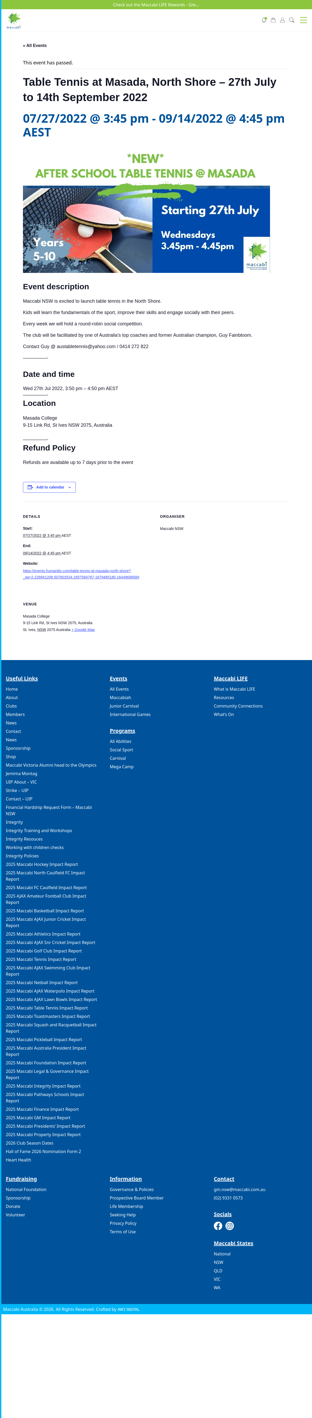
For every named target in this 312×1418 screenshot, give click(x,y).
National (222, 1254)
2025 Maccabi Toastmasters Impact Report (48, 1016)
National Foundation (26, 1189)
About (12, 697)
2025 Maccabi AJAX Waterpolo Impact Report (50, 991)
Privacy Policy (123, 1223)
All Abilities (120, 741)
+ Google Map (83, 630)
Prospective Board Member (137, 1198)
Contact (13, 731)
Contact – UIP (19, 799)
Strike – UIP (17, 790)
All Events (119, 689)
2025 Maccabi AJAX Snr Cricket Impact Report (50, 942)
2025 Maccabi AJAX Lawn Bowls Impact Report (51, 999)
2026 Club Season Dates (29, 1143)
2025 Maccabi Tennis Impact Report (41, 959)
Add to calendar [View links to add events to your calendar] (50, 487)
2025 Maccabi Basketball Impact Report (45, 911)
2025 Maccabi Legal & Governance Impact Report (47, 1074)
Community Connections (238, 706)
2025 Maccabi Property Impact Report (43, 1134)
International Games (130, 714)
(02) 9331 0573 (228, 1198)
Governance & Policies (132, 1189)
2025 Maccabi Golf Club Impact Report (44, 951)
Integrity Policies (22, 856)
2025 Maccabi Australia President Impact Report (46, 1051)
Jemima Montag (21, 773)
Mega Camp (122, 767)
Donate (13, 1206)
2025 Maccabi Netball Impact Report (42, 982)
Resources (224, 697)
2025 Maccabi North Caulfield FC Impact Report (45, 876)
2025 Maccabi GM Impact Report (38, 1118)
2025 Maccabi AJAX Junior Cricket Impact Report (46, 922)
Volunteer (15, 1215)
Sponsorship (18, 748)
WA (217, 1288)
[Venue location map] (224, 625)
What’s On (224, 714)
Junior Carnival (124, 706)
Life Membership (126, 1206)
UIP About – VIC (21, 782)
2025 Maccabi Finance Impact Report (42, 1109)
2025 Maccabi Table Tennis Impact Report (47, 1008)
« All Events (35, 45)
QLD (218, 1271)
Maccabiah (120, 697)
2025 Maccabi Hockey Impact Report (42, 864)
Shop (11, 757)
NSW (218, 1262)
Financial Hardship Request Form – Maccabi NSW (49, 810)
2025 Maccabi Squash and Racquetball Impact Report (51, 1028)
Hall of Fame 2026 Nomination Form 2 (43, 1151)
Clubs (11, 706)
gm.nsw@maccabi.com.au (240, 1189)
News (11, 723)
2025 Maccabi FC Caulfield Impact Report (46, 887)
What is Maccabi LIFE (234, 689)
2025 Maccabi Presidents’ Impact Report (45, 1126)
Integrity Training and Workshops (39, 830)
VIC (217, 1279)
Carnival (118, 758)
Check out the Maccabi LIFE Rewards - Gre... (156, 5)
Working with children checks (35, 847)
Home (12, 689)
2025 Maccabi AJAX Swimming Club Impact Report (48, 971)
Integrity (14, 822)
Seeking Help (123, 1215)
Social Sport (121, 750)
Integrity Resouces (24, 839)
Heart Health (18, 1160)
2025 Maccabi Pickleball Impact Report (44, 1039)
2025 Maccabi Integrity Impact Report (43, 1086)
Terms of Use (123, 1232)
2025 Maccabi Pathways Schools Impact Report (45, 1098)
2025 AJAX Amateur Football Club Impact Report (46, 899)
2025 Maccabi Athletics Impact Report (43, 934)
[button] (303, 20)
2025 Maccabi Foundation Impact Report (46, 1063)
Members (15, 714)
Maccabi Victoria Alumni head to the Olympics (51, 765)
